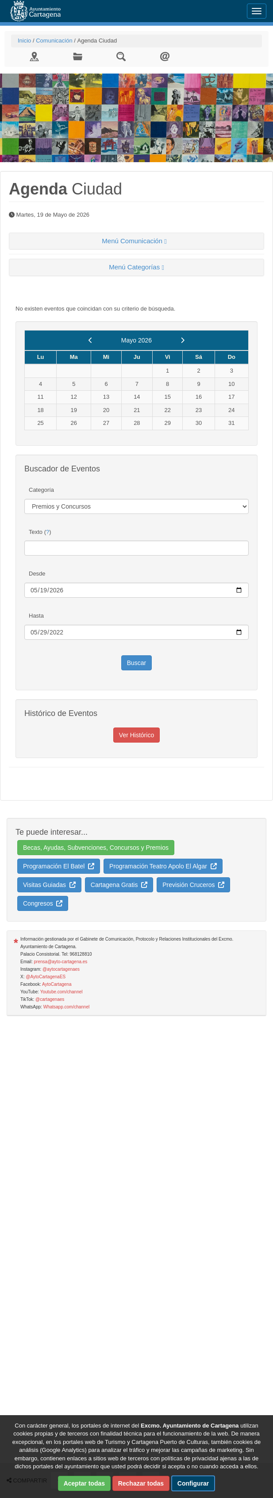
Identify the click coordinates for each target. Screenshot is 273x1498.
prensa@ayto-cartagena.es (61, 961)
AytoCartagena (57, 984)
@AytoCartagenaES (45, 976)
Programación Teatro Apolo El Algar (163, 866)
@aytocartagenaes (61, 969)
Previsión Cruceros (193, 884)
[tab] (136, 241)
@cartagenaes (49, 999)
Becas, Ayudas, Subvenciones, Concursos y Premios (96, 847)
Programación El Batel (58, 866)
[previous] (90, 340)
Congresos (42, 903)
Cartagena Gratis (119, 884)
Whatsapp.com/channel (66, 1006)
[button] (136, 241)
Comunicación (54, 40)
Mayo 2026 (136, 340)
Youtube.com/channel (61, 991)
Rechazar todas (141, 1483)
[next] (182, 340)
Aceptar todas (84, 1483)
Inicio (24, 40)
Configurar (193, 1483)
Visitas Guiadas (49, 884)
